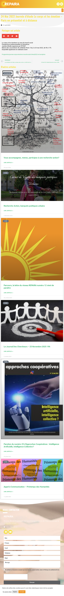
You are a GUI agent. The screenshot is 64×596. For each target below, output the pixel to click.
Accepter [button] (22, 591)
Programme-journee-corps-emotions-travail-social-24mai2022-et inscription (23, 54)
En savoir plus (7, 592)
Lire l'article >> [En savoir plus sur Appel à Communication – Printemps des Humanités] (8, 491)
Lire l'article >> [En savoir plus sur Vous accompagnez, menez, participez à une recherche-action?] (8, 162)
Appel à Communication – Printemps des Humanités (26, 487)
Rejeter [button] (15, 591)
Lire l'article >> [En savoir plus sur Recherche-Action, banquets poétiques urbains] (8, 210)
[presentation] (16, 577)
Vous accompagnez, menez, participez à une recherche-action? (32, 158)
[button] (62, 10)
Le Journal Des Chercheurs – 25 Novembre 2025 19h (27, 347)
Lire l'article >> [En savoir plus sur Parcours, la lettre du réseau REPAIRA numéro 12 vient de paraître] (8, 292)
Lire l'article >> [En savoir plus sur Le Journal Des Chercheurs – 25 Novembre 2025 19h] (8, 351)
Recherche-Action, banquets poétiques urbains (24, 206)
